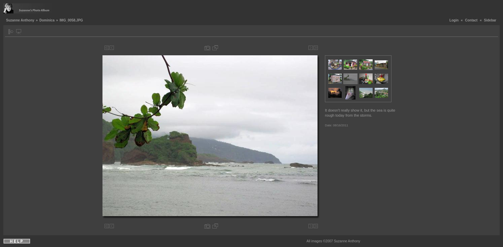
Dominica (46, 20)
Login (454, 20)
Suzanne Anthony (20, 20)
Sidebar (490, 20)
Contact (471, 20)
